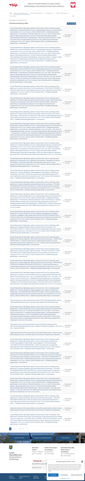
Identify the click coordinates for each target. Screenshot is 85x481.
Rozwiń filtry (71, 23)
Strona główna (12, 20)
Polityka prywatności (12, 477)
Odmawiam (64, 475)
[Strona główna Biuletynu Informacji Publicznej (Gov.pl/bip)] (43, 461)
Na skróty (13, 16)
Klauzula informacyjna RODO (24, 477)
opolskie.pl (65, 438)
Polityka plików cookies (65, 478)
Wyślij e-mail (22, 439)
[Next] (27, 428)
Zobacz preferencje (76, 475)
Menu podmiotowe (37, 13)
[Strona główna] (11, 13)
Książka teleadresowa (42, 438)
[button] (82, 461)
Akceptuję (53, 475)
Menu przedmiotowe (21, 13)
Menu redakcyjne (62, 13)
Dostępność (50, 13)
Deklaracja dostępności (36, 477)
